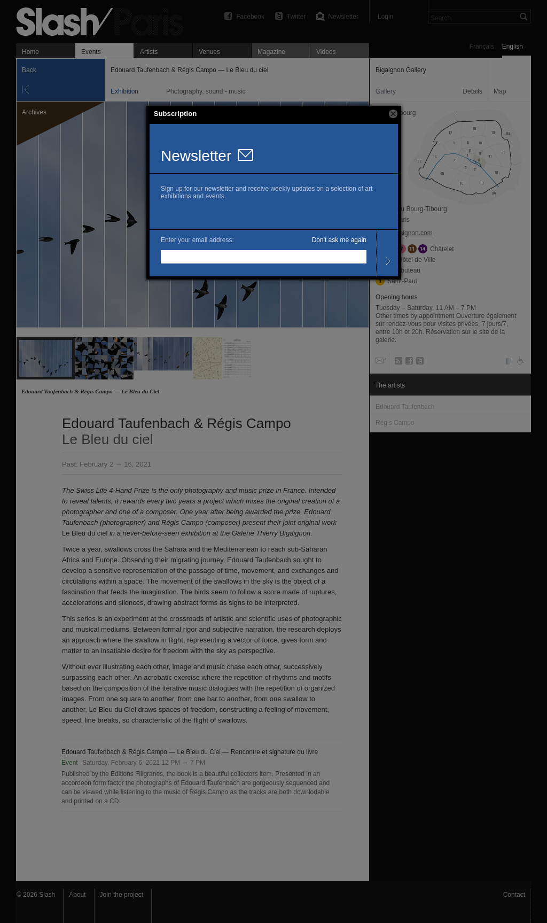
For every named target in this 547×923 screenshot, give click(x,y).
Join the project (121, 894)
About (77, 894)
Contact (514, 894)
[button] (393, 114)
